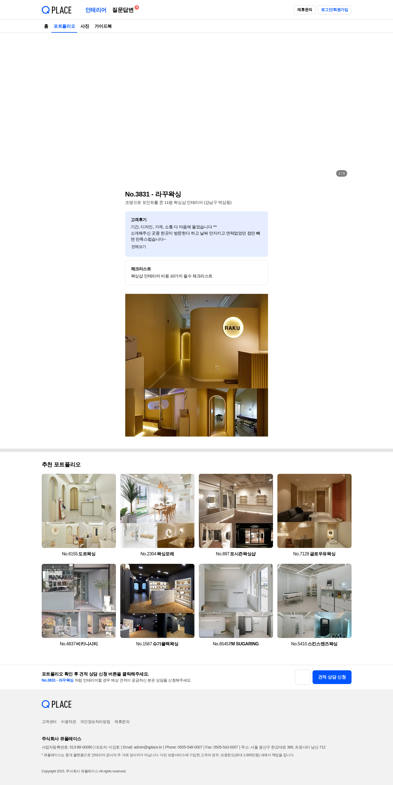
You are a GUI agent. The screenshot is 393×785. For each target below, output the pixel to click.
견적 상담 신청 (332, 677)
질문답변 (124, 9)
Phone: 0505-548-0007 (183, 747)
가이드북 (103, 26)
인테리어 (96, 10)
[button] (51, 107)
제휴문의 (304, 9)
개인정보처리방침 (95, 721)
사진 (84, 26)
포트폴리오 (64, 26)
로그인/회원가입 (334, 9)
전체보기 (138, 246)
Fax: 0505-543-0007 (221, 747)
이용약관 (68, 721)
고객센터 (49, 721)
